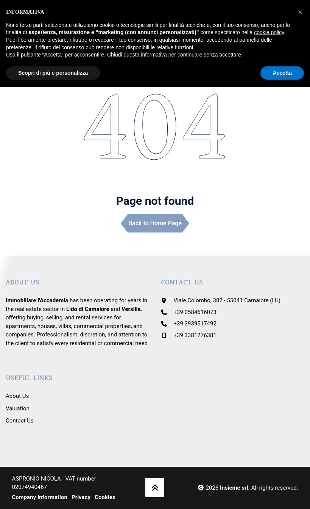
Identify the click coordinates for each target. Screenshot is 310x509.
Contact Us (20, 420)
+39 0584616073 (195, 312)
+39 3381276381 (195, 335)
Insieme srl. (235, 487)
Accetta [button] (282, 73)
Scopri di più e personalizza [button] (53, 73)
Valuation (18, 408)
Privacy (81, 497)
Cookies (105, 497)
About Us (17, 396)
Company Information (39, 497)
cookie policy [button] (269, 32)
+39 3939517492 (195, 323)
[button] (300, 12)
